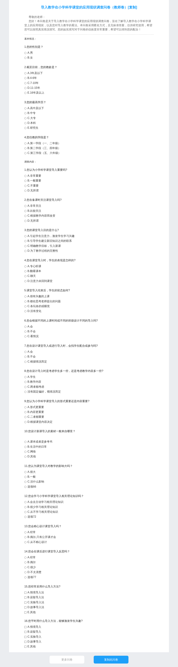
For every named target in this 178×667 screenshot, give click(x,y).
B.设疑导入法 (35, 597)
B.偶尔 (31, 562)
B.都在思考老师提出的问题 (44, 301)
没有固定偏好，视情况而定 (44, 391)
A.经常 (31, 532)
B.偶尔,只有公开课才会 (41, 537)
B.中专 (31, 113)
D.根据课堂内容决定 (39, 421)
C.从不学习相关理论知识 (42, 511)
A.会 (30, 326)
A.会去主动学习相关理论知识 (45, 501)
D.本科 (31, 122)
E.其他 (31, 612)
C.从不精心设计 (37, 542)
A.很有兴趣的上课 (38, 296)
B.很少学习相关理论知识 (42, 506)
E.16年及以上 (35, 92)
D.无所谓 (33, 190)
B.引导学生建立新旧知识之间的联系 (49, 240)
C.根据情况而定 (37, 361)
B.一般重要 (34, 180)
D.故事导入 (34, 641)
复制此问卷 (111, 659)
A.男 (30, 52)
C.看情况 (33, 336)
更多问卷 (66, 659)
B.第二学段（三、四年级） (44, 148)
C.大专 (31, 118)
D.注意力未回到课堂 (39, 280)
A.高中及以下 (35, 108)
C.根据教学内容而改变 (41, 215)
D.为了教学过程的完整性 (42, 250)
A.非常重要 (34, 175)
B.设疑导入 (34, 631)
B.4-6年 (32, 77)
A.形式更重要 (35, 407)
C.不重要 (33, 185)
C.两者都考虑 (35, 386)
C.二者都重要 (35, 416)
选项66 (31, 486)
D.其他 (31, 456)
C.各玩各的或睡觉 (38, 306)
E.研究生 (32, 127)
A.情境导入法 (35, 592)
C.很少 (31, 567)
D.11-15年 (33, 87)
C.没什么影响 (35, 481)
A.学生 (31, 376)
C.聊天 (31, 275)
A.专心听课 (34, 266)
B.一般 (31, 476)
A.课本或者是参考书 (39, 441)
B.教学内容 (34, 381)
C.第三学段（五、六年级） (44, 152)
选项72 (31, 516)
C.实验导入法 (35, 602)
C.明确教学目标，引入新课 (44, 245)
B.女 (30, 57)
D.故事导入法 (35, 607)
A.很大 (31, 471)
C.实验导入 (34, 636)
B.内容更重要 (35, 411)
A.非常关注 (34, 205)
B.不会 (31, 331)
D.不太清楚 (34, 572)
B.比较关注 (34, 210)
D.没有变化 (34, 311)
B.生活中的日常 (37, 446)
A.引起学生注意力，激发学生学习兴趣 (51, 235)
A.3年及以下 (35, 73)
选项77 (31, 577)
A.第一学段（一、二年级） (44, 143)
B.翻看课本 (34, 271)
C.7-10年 (33, 82)
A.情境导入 (34, 626)
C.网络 (31, 451)
